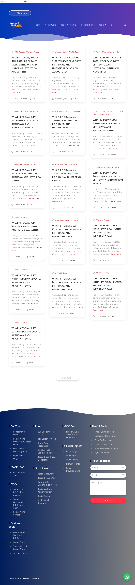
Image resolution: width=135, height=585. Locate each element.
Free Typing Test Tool (105, 431)
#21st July (59, 164)
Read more (16, 92)
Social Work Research (43, 502)
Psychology (72, 451)
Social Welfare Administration (45, 490)
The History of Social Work (20, 548)
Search (26, 1)
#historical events (73, 111)
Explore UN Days (18, 457)
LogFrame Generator (105, 436)
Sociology (71, 455)
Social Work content (19, 513)
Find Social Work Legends (20, 450)
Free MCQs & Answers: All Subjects (72, 434)
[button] (126, 576)
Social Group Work (47, 478)
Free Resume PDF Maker (107, 448)
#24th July (18, 164)
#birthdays (59, 111)
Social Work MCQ (68, 25)
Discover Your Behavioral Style (46, 451)
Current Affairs (87, 25)
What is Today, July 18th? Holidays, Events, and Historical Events (25, 226)
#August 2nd (60, 52)
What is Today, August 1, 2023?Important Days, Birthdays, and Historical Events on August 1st (108, 64)
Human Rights (73, 463)
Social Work (50, 25)
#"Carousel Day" (102, 111)
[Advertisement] (55, 394)
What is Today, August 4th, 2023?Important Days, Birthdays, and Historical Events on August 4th (25, 64)
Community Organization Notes (47, 483)
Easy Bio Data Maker (105, 440)
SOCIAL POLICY (20, 553)
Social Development (73, 469)
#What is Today (32, 52)
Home (37, 25)
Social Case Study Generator (46, 458)
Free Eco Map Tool (104, 444)
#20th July (100, 167)
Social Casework (46, 473)
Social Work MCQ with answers (19, 492)
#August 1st (100, 52)
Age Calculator (102, 452)
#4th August (19, 52)
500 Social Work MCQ (46, 433)
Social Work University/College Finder (22, 441)
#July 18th (59, 220)
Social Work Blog (106, 25)
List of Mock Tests (19, 474)
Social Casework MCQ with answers (18, 503)
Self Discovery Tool (47, 438)
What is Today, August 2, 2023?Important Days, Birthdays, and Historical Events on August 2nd (67, 64)
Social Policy (72, 459)
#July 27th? (19, 111)
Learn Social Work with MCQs (19, 535)
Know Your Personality (43, 444)
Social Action (44, 496)
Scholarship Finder (19, 433)
